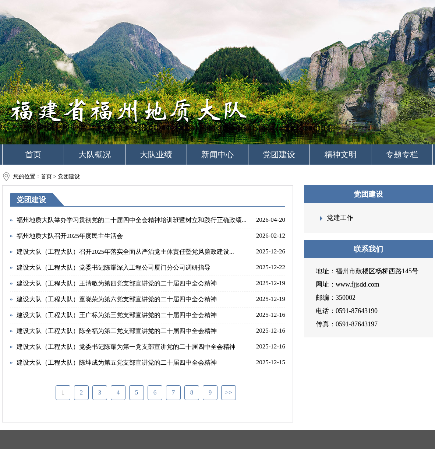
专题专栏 (402, 154)
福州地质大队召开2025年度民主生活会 (70, 235)
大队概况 (94, 154)
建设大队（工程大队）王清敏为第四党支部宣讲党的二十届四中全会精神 (117, 283)
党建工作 (340, 217)
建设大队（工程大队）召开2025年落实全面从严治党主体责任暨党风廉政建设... (125, 251)
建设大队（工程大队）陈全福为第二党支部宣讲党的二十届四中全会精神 (117, 330)
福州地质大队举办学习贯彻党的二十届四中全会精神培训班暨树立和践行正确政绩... (132, 220)
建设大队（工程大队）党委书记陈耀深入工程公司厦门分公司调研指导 (114, 267)
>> (228, 392)
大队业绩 (156, 154)
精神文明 (340, 154)
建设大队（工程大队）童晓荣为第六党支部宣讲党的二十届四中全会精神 (117, 299)
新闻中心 (217, 154)
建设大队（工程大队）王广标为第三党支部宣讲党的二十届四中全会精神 (117, 315)
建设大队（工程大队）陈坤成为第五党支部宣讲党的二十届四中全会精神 (117, 362)
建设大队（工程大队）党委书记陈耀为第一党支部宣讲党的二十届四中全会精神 (126, 346)
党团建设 (279, 154)
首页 (33, 154)
